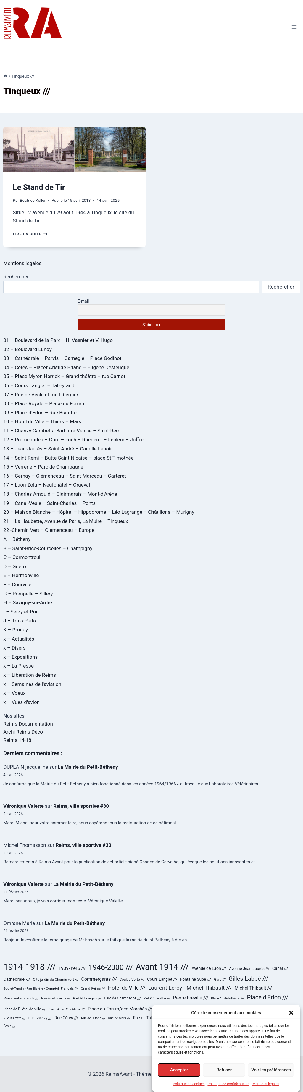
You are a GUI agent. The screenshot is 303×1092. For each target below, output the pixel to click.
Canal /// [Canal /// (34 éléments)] (280, 968)
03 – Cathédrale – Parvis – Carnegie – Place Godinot (62, 358)
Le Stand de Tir (39, 187)
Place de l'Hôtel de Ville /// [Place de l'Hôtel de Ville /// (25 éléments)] (24, 1009)
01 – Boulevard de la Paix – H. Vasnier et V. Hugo (58, 340)
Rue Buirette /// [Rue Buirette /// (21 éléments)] (14, 1018)
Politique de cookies (188, 1090)
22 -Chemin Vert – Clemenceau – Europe (48, 530)
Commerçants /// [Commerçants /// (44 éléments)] (99, 979)
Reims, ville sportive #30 (81, 806)
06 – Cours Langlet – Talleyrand (38, 385)
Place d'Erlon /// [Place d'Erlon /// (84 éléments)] (267, 997)
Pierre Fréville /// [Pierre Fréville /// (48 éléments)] (190, 998)
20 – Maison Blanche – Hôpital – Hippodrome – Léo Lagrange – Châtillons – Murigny (98, 512)
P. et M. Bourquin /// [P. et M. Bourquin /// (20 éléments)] (87, 998)
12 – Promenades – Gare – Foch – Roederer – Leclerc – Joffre (73, 439)
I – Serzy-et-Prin (21, 612)
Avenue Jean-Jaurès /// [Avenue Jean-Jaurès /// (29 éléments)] (249, 968)
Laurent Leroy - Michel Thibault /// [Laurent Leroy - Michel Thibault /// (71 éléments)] (190, 987)
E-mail (83, 301)
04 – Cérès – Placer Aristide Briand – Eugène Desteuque (66, 367)
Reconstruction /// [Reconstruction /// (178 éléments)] (262, 1008)
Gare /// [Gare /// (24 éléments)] (220, 980)
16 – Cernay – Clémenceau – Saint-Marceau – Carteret (64, 476)
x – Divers (14, 648)
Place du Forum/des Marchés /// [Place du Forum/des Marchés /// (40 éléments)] (120, 1009)
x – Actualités (18, 639)
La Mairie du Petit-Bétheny (88, 767)
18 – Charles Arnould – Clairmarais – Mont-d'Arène (60, 494)
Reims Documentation (28, 724)
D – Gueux (15, 566)
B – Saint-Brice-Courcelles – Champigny (47, 548)
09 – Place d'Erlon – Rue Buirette (40, 413)
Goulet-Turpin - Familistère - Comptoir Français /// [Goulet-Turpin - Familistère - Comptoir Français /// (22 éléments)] (40, 988)
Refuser (224, 1075)
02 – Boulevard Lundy (27, 349)
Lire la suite (30, 234)
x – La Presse (18, 666)
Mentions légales (265, 1090)
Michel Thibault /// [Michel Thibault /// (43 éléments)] (253, 988)
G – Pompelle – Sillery (28, 594)
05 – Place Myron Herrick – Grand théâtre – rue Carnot (64, 376)
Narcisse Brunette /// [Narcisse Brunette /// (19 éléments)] (55, 998)
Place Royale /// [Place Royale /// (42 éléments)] (215, 1009)
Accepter (179, 1075)
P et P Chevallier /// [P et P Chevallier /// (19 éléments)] (157, 998)
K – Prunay (15, 630)
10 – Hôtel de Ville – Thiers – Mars (42, 421)
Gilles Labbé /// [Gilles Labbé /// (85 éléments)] (248, 978)
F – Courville (17, 584)
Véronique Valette (23, 806)
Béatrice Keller (33, 200)
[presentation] (74, 149)
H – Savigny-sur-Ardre (27, 602)
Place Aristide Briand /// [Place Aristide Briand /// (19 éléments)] (227, 998)
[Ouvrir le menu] (294, 26)
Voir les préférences (271, 1075)
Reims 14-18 (17, 740)
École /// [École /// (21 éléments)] (9, 1026)
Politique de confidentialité (228, 1090)
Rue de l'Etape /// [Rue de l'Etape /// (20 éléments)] (93, 1018)
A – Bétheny (16, 539)
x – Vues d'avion (21, 702)
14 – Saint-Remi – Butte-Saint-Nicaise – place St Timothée (68, 458)
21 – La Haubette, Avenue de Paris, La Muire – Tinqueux (65, 521)
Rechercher (15, 277)
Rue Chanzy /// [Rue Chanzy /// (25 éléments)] (40, 1018)
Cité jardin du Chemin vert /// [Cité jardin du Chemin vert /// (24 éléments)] (55, 980)
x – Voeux (14, 693)
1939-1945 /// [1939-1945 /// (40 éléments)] (72, 968)
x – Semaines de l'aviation (32, 684)
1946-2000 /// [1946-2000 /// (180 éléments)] (110, 967)
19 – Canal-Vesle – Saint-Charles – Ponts (49, 503)
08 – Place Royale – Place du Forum (43, 403)
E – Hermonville (21, 575)
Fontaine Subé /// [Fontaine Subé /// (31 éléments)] (195, 979)
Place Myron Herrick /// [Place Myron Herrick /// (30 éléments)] (175, 1009)
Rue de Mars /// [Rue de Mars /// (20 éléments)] (119, 1018)
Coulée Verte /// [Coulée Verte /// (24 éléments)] (132, 980)
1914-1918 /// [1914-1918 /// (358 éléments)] (29, 967)
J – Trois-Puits (19, 620)
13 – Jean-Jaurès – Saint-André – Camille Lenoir (57, 449)
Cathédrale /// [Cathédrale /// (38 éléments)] (16, 979)
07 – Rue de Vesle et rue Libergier (40, 395)
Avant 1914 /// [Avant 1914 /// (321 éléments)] (162, 967)
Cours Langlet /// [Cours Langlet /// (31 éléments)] (162, 979)
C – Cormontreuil (22, 557)
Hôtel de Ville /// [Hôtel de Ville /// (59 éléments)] (127, 988)
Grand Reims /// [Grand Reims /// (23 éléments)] (93, 988)
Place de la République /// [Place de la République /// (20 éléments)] (66, 1009)
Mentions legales (22, 263)
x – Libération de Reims (29, 675)
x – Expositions (20, 657)
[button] (291, 1018)
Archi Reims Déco (23, 732)
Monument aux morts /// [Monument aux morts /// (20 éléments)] (20, 998)
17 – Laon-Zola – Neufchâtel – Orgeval (46, 485)
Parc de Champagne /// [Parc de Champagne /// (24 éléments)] (122, 998)
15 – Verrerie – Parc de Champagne (43, 467)
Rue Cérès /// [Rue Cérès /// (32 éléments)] (66, 1017)
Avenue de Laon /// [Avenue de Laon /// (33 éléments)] (209, 968)
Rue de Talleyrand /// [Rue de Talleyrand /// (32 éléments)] (151, 1017)
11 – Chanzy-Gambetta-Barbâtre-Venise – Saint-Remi (62, 431)
